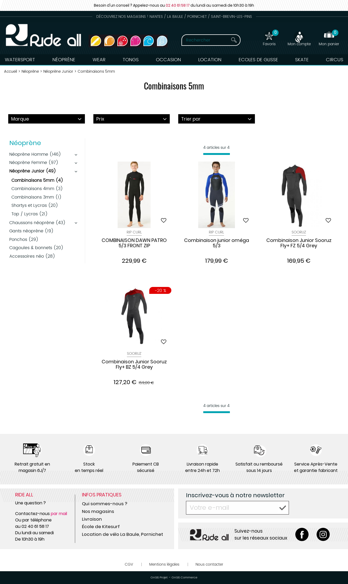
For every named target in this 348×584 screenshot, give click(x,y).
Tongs (131, 60)
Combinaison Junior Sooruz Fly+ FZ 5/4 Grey (299, 243)
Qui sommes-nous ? (104, 503)
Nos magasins (98, 511)
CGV (129, 564)
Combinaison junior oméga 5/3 (216, 243)
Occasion (168, 60)
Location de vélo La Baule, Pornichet (122, 534)
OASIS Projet (159, 577)
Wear (99, 60)
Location (209, 60)
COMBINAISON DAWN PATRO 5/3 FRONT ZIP (134, 243)
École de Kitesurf (101, 526)
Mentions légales (164, 564)
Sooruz (299, 232)
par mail (59, 514)
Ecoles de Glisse (258, 60)
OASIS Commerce (184, 577)
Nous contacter (209, 564)
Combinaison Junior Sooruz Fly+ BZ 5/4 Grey (134, 364)
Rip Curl (134, 232)
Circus (334, 60)
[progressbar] (216, 154)
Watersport (20, 60)
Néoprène (63, 60)
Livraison (92, 519)
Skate (302, 60)
